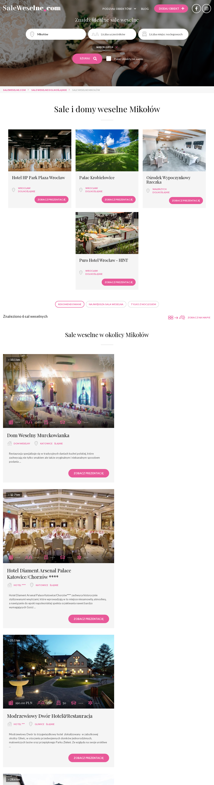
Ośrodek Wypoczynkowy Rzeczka (127, 172)
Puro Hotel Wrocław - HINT (184, 169)
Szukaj (88, 58)
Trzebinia (40, 620)
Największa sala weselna (106, 216)
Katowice (46, 349)
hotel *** (19, 488)
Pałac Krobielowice (78, 167)
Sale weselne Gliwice (83, 715)
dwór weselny (170, 765)
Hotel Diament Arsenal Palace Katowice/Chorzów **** (146, 344)
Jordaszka (124, 612)
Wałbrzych (126, 183)
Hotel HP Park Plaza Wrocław (27, 169)
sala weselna (45, 758)
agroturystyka (106, 773)
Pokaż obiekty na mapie (129, 59)
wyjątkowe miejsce (46, 765)
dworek (126, 488)
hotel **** (127, 355)
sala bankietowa (107, 758)
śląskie (58, 349)
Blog (144, 8)
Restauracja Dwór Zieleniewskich (43, 612)
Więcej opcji (107, 47)
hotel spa (99, 765)
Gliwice (39, 488)
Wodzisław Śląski (153, 620)
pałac (134, 765)
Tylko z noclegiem (143, 216)
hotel (86, 758)
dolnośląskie (23, 182)
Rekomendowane (69, 216)
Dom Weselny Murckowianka (38, 341)
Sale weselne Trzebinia (164, 715)
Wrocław (21, 179)
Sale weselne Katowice (49, 715)
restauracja (68, 758)
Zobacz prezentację (33, 190)
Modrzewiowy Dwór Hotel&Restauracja (49, 479)
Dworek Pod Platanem (138, 479)
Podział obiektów (116, 8)
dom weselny (22, 349)
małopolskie (55, 620)
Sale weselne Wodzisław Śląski (123, 715)
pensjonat (118, 765)
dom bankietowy (75, 765)
